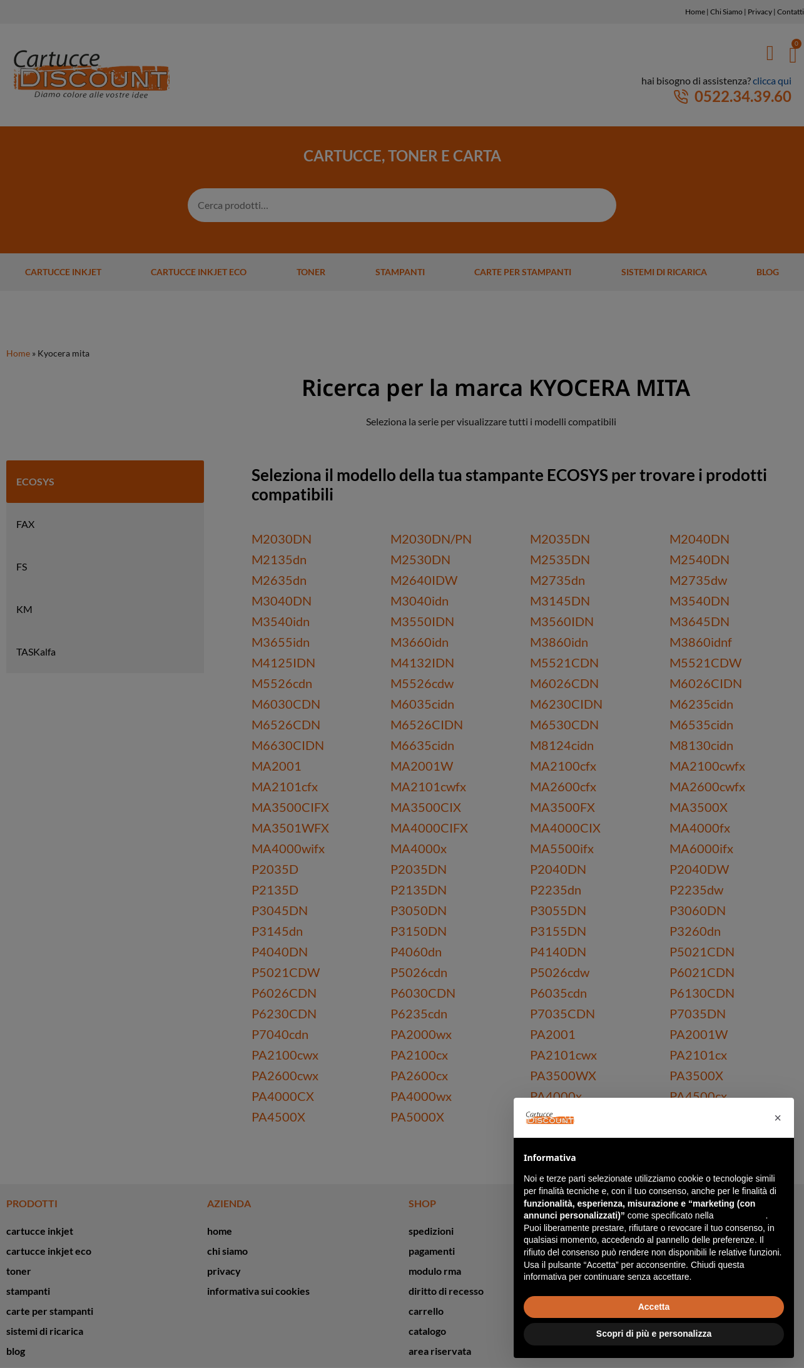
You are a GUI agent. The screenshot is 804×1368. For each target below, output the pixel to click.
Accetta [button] (654, 1307)
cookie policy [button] (740, 1215)
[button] (778, 1118)
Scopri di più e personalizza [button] (653, 1334)
